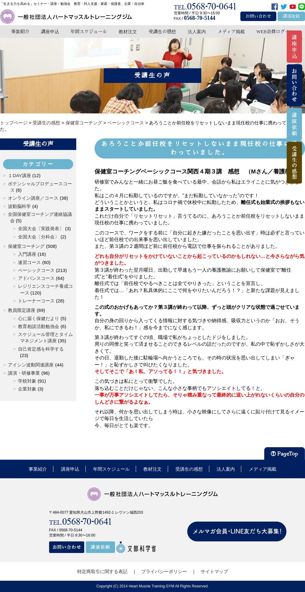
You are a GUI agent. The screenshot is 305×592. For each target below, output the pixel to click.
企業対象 (27, 388)
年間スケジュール (88, 31)
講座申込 (50, 31)
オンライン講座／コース (33, 198)
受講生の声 (38, 144)
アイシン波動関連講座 (31, 364)
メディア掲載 (231, 31)
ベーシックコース (36, 270)
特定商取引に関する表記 (102, 571)
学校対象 (27, 380)
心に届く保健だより (38, 318)
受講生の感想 (162, 31)
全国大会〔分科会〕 (38, 236)
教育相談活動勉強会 (38, 326)
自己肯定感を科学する (41, 348)
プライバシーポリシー (164, 571)
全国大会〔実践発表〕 (41, 228)
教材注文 (128, 31)
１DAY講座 (19, 175)
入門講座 (27, 254)
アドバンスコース (36, 278)
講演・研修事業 (24, 373)
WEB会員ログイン (275, 31)
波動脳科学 (19, 206)
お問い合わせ (258, 16)
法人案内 (197, 31)
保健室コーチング (26, 246)
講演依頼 (291, 16)
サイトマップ (214, 571)
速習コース (29, 262)
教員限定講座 (21, 310)
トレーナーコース (36, 300)
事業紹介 (20, 31)
